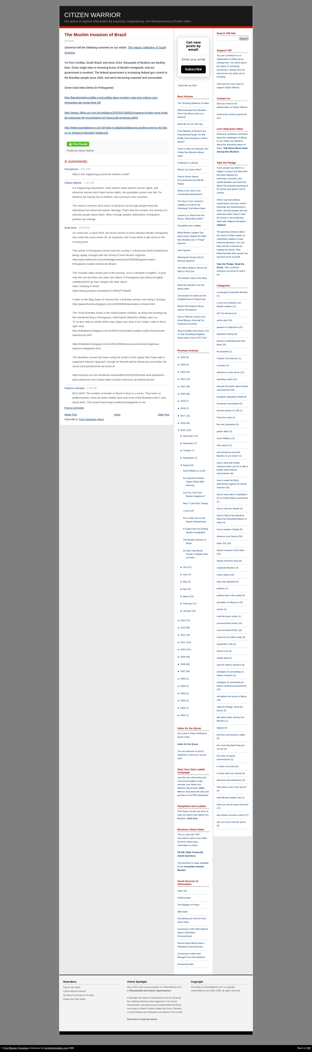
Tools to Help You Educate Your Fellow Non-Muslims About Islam (193, 152)
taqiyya (221, 225)
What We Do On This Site (190, 124)
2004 (183, 693)
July (185, 567)
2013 (183, 627)
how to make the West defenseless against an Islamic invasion (232, 484)
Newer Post (70, 414)
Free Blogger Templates (16, 1048)
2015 (183, 430)
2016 (183, 423)
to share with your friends (229, 773)
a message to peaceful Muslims (232, 292)
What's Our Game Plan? (189, 169)
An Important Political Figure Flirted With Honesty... (193, 481)
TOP (308, 1048)
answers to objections (228, 327)
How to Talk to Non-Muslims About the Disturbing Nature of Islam (232, 519)
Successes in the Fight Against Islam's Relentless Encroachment (192, 932)
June (185, 574)
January (187, 611)
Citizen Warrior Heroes (74, 991)
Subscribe (193, 69)
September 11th (225, 644)
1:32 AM (89, 182)
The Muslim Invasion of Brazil (95, 34)
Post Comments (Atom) (91, 419)
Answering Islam (185, 964)
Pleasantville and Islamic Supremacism (150, 990)
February (188, 603)
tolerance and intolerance (229, 780)
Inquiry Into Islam (71, 987)
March (186, 596)
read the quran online (227, 616)
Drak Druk (70, 227)
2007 (183, 671)
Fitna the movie (225, 417)
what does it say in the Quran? (232, 787)
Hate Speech (183, 250)
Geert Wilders (224, 438)
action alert (222, 320)
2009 (183, 657)
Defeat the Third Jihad (74, 999)
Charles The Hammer (228, 358)
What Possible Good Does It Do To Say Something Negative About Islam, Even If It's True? (193, 334)
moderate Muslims (226, 568)
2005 (183, 686)
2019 (183, 401)
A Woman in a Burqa (187, 163)
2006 (183, 678)
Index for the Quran (187, 744)
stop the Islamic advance (229, 665)
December (188, 436)
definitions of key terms (228, 372)
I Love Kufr (188, 511)
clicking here (223, 62)
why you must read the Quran (231, 822)
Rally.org (236, 59)
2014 (183, 620)
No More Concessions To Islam (78, 995)
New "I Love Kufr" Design (195, 503)
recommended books (227, 623)
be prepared (223, 351)
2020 (183, 394)
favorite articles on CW (228, 410)
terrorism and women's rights (231, 735)
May (185, 581)
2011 (183, 642)
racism (220, 609)
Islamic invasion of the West (230, 550)
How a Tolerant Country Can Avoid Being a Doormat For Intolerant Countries (191, 320)
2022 (183, 379)
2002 (183, 708)
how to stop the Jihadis (228, 508)
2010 (183, 649)
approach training (226, 334)
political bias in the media (229, 595)
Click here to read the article (142, 1019)
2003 (183, 700)
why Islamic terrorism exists (231, 815)
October (187, 450)
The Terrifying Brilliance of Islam (193, 103)
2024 (183, 364)
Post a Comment (74, 407)
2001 (183, 715)
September (189, 458)
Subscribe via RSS (187, 85)
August (187, 465)
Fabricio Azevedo (74, 388)
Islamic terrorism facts (228, 561)
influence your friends (227, 536)
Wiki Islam (182, 911)
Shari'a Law (223, 651)
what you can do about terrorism (233, 804)
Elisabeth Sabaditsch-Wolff (230, 397)
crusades (221, 365)
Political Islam (184, 898)
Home (117, 414)
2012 (183, 635)
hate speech (223, 445)
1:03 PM (92, 388)
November (188, 443)
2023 (183, 372)
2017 (183, 415)
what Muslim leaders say (229, 797)
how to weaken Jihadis (228, 529)
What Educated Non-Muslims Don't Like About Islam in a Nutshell (191, 113)
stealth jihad (223, 658)
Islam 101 (182, 891)
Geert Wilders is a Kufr (194, 471)
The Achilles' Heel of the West (192, 278)
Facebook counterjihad (228, 403)
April (185, 589)
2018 (183, 408)
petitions (221, 588)
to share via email (226, 766)
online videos (223, 575)
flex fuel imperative (226, 424)
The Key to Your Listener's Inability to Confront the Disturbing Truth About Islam (191, 205)
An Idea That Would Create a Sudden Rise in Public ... (195, 554)
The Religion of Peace (188, 905)
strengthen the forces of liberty (232, 696)
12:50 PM (84, 227)
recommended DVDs (227, 630)
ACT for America (225, 313)
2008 (183, 664)
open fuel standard (226, 581)
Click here (192, 818)
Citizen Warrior (92, 14)
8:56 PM (85, 169)
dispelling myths (225, 379)
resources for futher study (230, 637)
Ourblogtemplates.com (56, 1048)
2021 (183, 386)
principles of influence (228, 602)
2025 (183, 357)
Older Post (163, 414)
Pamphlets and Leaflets (189, 225)
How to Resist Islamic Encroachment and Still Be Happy (190, 180)
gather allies (223, 431)
